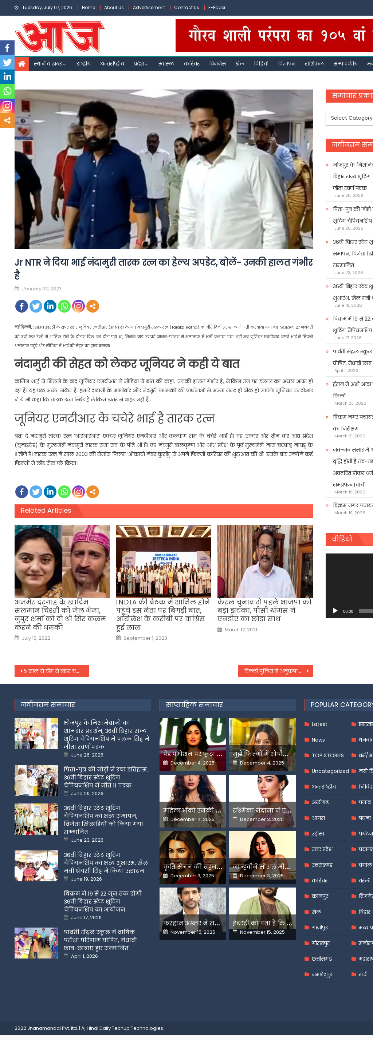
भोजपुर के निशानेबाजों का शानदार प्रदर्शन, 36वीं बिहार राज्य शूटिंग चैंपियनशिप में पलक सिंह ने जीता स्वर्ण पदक (106, 735)
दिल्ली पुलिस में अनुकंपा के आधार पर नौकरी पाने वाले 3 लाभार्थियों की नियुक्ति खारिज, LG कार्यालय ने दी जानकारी (278, 671)
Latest (319, 724)
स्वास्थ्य (166, 63)
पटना (365, 818)
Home (88, 7)
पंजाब (365, 802)
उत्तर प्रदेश (322, 849)
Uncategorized (330, 771)
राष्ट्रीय (83, 63)
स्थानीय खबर (48, 63)
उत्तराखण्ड (322, 865)
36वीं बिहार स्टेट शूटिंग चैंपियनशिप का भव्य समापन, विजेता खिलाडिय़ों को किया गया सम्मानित (103, 820)
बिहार (364, 912)
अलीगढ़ (320, 802)
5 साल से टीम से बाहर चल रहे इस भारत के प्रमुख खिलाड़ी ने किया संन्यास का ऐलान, (56, 671)
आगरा (318, 818)
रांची (363, 974)
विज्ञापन (286, 63)
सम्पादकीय (345, 63)
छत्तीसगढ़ (322, 958)
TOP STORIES (328, 755)
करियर (192, 63)
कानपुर (320, 896)
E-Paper (216, 7)
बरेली (364, 880)
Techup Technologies (137, 1028)
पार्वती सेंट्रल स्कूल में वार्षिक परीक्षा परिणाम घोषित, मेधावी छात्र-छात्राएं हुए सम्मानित (100, 940)
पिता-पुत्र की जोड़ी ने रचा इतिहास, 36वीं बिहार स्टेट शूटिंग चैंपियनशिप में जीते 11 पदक (106, 777)
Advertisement (149, 7)
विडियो (261, 63)
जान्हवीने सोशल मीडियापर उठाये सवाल (286, 867)
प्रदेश (139, 63)
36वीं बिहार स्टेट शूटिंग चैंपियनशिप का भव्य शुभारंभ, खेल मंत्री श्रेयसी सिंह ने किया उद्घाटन (106, 863)
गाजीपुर (320, 927)
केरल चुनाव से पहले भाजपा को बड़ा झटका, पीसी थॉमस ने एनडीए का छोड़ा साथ (264, 610)
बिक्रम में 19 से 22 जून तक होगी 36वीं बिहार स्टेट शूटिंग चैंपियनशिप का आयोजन (103, 901)
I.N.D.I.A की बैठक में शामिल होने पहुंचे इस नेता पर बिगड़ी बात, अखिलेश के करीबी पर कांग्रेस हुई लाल (163, 615)
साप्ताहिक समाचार (194, 704)
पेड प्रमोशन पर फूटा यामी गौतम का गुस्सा (218, 754)
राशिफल (314, 63)
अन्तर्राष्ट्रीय (112, 63)
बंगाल (365, 865)
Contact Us (186, 7)
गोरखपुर (321, 943)
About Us (114, 7)
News (318, 739)
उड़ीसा (318, 833)
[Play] (335, 611)
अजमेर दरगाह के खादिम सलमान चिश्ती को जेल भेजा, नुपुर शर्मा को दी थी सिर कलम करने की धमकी (60, 615)
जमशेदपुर (322, 974)
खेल (239, 63)
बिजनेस (217, 63)
